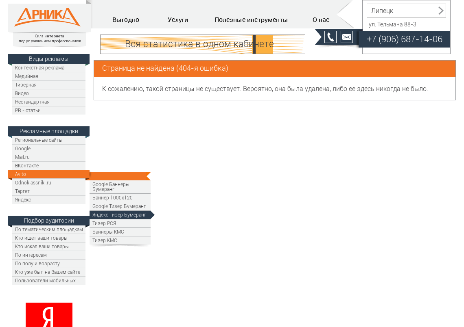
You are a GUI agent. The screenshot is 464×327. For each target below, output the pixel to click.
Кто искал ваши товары (42, 246)
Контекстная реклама (39, 68)
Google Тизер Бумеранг (119, 206)
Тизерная (26, 85)
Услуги (178, 19)
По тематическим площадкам (49, 229)
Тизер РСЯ (104, 223)
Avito (20, 174)
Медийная (26, 76)
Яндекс (23, 200)
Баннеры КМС (108, 232)
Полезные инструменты (251, 19)
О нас (321, 19)
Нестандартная (32, 102)
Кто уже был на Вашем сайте (47, 272)
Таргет (22, 191)
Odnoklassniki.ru (33, 183)
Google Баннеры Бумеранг (110, 186)
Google (23, 148)
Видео (22, 93)
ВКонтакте (27, 165)
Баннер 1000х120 (112, 198)
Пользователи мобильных (45, 280)
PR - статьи (28, 110)
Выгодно (125, 19)
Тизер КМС (104, 240)
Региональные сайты (39, 140)
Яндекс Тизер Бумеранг (119, 215)
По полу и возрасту (37, 263)
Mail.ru (22, 157)
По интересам (31, 255)
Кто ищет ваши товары (41, 238)
